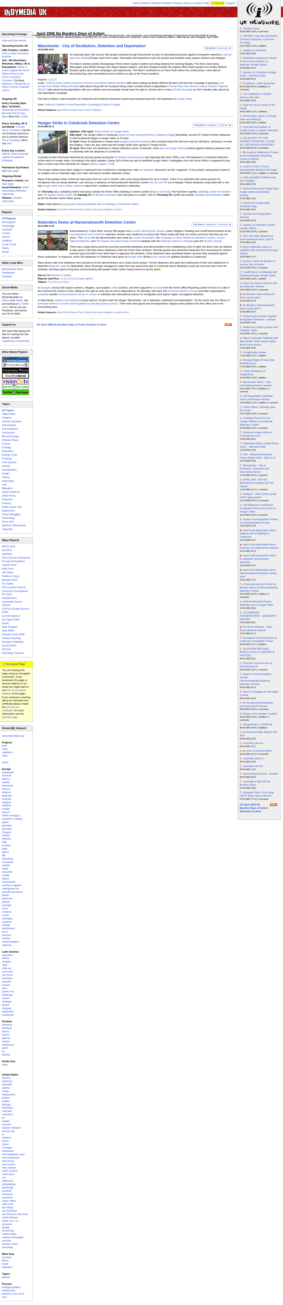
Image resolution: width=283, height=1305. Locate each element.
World (126, 312)
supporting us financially (15, 340)
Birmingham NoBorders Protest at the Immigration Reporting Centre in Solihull (259, 155)
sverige (6, 924)
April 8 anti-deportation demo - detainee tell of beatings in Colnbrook (258, 533)
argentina (7, 955)
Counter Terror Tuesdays (13, 128)
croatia (6, 808)
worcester (7, 1247)
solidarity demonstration (208, 194)
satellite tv (7, 752)
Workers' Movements (14, 525)
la (3, 1134)
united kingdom (10, 941)
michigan (7, 1147)
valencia (6, 945)
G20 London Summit (13, 587)
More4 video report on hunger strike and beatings (258, 117)
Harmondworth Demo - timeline (260, 773)
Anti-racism (98, 209)
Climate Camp (251, 28)
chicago (6, 1104)
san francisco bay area (15, 1214)
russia (5, 915)
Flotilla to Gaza (10, 576)
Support (230, 3)
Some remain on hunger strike (112, 131)
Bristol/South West (12, 269)
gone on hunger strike (171, 148)
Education (7, 451)
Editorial (156, 3)
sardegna (7, 918)
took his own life (158, 182)
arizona (6, 1077)
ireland (6, 835)
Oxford (6, 236)
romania (6, 911)
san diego (7, 1207)
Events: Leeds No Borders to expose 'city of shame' (258, 263)
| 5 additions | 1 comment (211, 125)
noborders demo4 (253, 743)
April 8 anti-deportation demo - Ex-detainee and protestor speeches (258, 559)
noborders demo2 (253, 766)
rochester (7, 1197)
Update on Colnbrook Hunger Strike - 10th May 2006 (258, 74)
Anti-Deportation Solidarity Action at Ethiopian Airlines (256, 397)
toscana (6, 935)
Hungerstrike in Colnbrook (257, 724)
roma (5, 908)
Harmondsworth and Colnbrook (87, 234)
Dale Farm (8, 568)
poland (6, 901)
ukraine (6, 938)
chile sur (6, 968)
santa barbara (10, 1217)
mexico (6, 984)
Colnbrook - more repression (259, 83)
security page (9, 717)
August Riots (9, 564)
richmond (7, 1194)
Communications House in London (77, 294)
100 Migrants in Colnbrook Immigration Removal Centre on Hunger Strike (258, 508)
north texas (8, 1174)
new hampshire (10, 1157)
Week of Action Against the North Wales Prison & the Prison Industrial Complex (15, 73)
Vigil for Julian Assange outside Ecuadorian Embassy (15, 157)
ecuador (6, 981)
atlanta (6, 1087)
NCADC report (212, 241)
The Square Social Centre (57, 194)
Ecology (6, 447)
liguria (5, 852)
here (9, 143)
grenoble (7, 828)
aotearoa (7, 1024)
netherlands (8, 881)
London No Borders (220, 191)
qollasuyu (7, 994)
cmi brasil (7, 971)
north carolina (9, 1170)
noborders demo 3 (253, 758)
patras (5, 895)
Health (5, 473)
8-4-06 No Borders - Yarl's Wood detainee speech (256, 628)
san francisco (9, 1210)
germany (7, 825)
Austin (5, 1091)
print (4, 745)
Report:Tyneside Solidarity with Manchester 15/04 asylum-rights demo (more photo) (259, 341)
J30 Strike (7, 572)
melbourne (8, 1044)
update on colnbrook (254, 50)
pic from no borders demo (257, 750)
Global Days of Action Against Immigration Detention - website (258, 318)
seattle (5, 1227)
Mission (167, 3)
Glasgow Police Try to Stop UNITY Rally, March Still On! (257, 794)
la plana (6, 845)
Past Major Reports (13, 653)
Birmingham (148, 230)
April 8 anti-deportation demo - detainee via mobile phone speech (259, 546)
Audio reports (85, 278)
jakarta (6, 1038)
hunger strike (184, 98)
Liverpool (7, 229)
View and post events (14, 40)
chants (50, 82)
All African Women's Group (182, 290)
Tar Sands (8, 583)
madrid (6, 865)
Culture (6, 443)
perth (5, 1047)
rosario (6, 998)
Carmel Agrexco (11, 615)
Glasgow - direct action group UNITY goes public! (258, 495)
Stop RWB (8, 630)
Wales (5, 248)
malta (5, 868)
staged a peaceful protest (134, 141)
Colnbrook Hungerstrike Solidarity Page (255, 204)
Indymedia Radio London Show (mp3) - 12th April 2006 (259, 445)
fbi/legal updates (11, 1287)
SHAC (5, 623)
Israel (5, 1263)
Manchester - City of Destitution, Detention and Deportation (92, 46)
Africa (5, 762)
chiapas (6, 961)
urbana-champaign (12, 1237)
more (78, 300)
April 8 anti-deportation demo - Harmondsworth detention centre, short (258, 573)
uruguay (6, 1008)
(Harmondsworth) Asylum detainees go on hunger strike (256, 603)
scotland (6, 921)
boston (6, 1097)
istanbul (6, 838)
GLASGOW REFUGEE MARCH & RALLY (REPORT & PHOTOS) (257, 652)
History (6, 477)
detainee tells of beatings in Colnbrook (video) (113, 204)
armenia (6, 775)
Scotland (7, 276)
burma (5, 1031)
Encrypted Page (15, 664)
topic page (13, 170)
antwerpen (8, 772)
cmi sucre (7, 974)
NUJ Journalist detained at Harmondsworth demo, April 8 (256, 237)
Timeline (149, 134)
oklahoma (7, 1180)
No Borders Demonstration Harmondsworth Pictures (256, 704)
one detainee (146, 169)
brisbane (7, 1028)
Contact (197, 3)
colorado (7, 1111)
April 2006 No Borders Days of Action (75, 110)
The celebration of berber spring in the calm (255, 95)
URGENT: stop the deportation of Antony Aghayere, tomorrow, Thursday (258, 39)
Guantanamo (9, 597)
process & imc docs (13, 1293)
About (187, 3)
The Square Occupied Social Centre (116, 241)
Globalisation (9, 469)
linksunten (8, 858)
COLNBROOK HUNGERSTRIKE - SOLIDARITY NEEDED (258, 616)
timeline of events (61, 275)
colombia (7, 978)
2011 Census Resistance (16, 557)
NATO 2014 (8, 546)
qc (3, 1051)
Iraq (4, 484)
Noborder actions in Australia (177, 241)
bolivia (5, 958)
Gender (6, 465)
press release (77, 204)
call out (87, 237)
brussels (6, 798)
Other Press (9, 495)
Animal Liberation (12, 421)
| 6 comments (216, 48)
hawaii (5, 1121)
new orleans (9, 1167)
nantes (6, 875)
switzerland (8, 928)
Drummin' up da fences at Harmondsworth (256, 665)
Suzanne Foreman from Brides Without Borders (99, 82)
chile (4, 964)
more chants (63, 82)
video (5, 755)
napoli (5, 878)
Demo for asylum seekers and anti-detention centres (258, 285)
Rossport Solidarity (12, 641)
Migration (97, 110)
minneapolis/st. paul (13, 1154)
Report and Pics (160, 191)
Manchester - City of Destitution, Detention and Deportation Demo (254, 469)
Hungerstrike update (254, 352)
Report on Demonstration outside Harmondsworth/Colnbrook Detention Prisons (255, 679)
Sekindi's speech (59, 266)
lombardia (7, 862)
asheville (7, 1084)
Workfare (7, 553)
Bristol (160, 230)
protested (43, 294)
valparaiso (8, 1011)
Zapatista (7, 529)
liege (4, 848)
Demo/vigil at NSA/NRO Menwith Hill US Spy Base (15, 113)
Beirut (5, 1260)
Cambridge (8, 225)
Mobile (145, 3)
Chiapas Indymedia (12, 199)
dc (3, 1117)
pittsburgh (7, 1187)
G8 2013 (7, 550)
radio (5, 748)
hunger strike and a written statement (64, 185)
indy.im (6, 300)
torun (5, 931)
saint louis (7, 1204)
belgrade (7, 795)
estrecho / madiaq (12, 818)
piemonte (7, 898)
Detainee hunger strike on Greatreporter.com (256, 434)
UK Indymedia (37, 10)
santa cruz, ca (10, 1220)
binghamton (8, 1094)
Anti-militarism (10, 428)
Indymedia (8, 480)
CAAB (24, 116)
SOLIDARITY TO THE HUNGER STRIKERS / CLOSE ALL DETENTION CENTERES (257, 141)
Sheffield (7, 240)
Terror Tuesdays (11, 140)
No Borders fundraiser (104, 194)
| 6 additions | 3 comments (210, 224)
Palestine (7, 499)
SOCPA (6, 649)
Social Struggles (11, 514)
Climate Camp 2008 (13, 634)
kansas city (8, 1131)
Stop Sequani (9, 626)
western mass (10, 1243)
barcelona (7, 785)
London (118, 209)
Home (136, 3)
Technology (8, 517)
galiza (5, 822)
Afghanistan (9, 413)
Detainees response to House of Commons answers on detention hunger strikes (258, 61)
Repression (8, 510)
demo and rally (65, 300)
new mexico (9, 1164)
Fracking (7, 458)
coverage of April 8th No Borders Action (255, 783)
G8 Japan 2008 (10, 619)
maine (5, 1140)
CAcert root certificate (10, 709)
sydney (6, 1054)
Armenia (6, 1257)
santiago (7, 1001)
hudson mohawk (11, 1127)
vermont (6, 1240)
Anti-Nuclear (9, 425)
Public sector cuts (12, 506)
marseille (7, 871)
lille (4, 855)
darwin (5, 1034)
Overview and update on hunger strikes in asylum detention (259, 128)
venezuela (8, 1014)
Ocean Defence (11, 491)
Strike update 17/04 (102, 163)
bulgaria (6, 802)
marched (158, 287)
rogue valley (9, 1200)
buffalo (6, 1101)
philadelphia (9, 1184)
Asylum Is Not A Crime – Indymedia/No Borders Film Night (258, 168)
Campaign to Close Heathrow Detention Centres (188, 237)
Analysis (6, 417)
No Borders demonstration (129, 157)
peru (4, 988)
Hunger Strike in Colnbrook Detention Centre (78, 123)
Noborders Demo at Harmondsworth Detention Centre (87, 222)
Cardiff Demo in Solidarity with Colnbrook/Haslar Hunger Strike (258, 274)
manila (5, 1041)
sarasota (7, 1224)
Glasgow (45, 287)
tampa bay (8, 1230)
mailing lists (8, 1290)
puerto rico (8, 991)
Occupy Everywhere (13, 561)
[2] (65, 204)
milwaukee (8, 1150)
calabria (6, 805)
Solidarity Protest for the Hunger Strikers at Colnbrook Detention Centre (256, 421)
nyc (4, 1177)
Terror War (8, 521)
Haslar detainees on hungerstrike (253, 373)
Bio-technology (10, 436)
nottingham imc (10, 888)
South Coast (9, 244)
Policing (6, 503)
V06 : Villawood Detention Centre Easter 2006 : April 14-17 (258, 456)
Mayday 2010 (9, 579)
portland (6, 1190)
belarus (6, 788)
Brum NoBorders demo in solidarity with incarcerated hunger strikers (259, 250)
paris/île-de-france (12, 891)
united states (9, 1233)
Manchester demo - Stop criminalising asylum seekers (256, 384)
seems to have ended (131, 134)
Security (219, 3)
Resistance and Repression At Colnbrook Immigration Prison (258, 639)
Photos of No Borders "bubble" (260, 713)
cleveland (7, 1107)
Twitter (19, 300)
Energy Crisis (9, 454)
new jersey (8, 1160)
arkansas (7, 1081)
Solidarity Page (164, 134)
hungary (6, 832)
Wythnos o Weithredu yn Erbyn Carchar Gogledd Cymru (16, 87)
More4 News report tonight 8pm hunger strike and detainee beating (259, 192)
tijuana (5, 1004)
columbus (7, 1114)
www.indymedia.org (13, 735)
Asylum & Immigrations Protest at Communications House (259, 521)
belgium (6, 792)
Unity (115, 287)
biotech (6, 1277)
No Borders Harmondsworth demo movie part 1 (257, 307)
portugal (6, 905)
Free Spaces (9, 462)
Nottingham (8, 272)
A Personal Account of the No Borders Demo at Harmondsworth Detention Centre (259, 587)
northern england (11, 885)
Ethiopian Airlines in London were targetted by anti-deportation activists (78, 303)
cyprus (5, 812)
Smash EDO (9, 645)
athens (6, 778)
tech (4, 1297)
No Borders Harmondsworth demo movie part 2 (257, 296)
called (201, 191)
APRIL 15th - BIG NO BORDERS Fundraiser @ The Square (257, 483)
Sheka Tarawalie (183, 89)
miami (5, 1144)
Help (206, 3)
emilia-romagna (11, 815)
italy (4, 842)
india (4, 1064)
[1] (62, 204)
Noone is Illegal (111, 104)
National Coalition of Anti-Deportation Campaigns (73, 104)
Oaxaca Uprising (11, 638)
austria (6, 782)
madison (7, 1137)
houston (6, 1124)
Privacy (178, 3)
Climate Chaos (10, 440)
